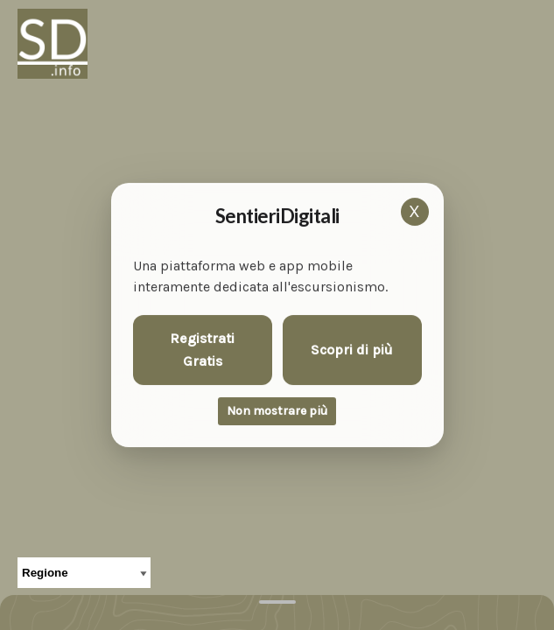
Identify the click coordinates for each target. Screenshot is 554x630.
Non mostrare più (277, 410)
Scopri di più (352, 349)
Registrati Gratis (202, 349)
